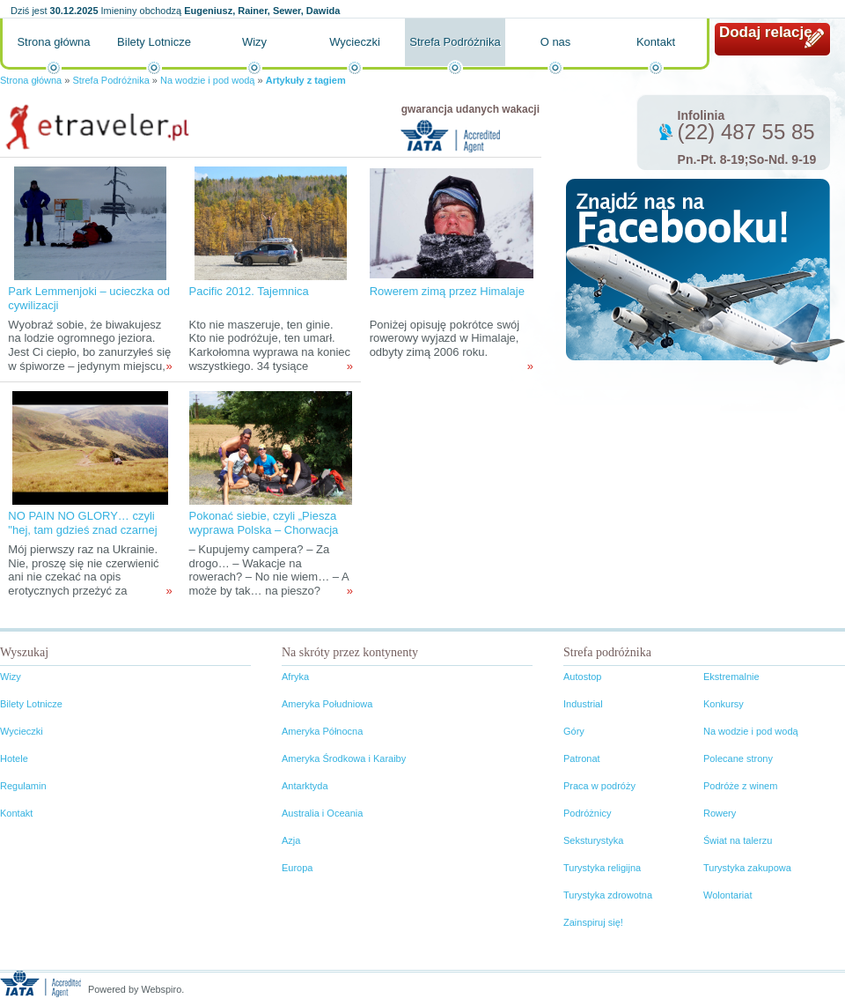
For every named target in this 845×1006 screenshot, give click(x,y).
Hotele (14, 758)
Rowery (719, 813)
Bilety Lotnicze (154, 41)
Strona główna (53, 41)
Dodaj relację (765, 32)
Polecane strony (738, 758)
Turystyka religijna (602, 867)
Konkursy (723, 704)
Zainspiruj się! (593, 922)
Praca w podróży (599, 785)
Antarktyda (305, 785)
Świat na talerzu (737, 840)
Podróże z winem (740, 785)
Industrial (583, 704)
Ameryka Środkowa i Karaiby (344, 758)
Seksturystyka (593, 840)
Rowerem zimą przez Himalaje (447, 291)
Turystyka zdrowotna (607, 895)
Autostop (582, 676)
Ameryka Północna (322, 731)
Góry (573, 731)
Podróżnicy (587, 813)
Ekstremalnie (731, 676)
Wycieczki (354, 41)
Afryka (295, 676)
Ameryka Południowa (327, 704)
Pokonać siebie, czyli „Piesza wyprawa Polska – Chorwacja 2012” (263, 530)
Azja (291, 840)
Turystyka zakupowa (747, 867)
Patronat (581, 758)
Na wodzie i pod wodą (207, 80)
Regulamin (23, 785)
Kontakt (655, 41)
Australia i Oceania (322, 813)
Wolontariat (727, 895)
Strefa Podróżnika (454, 41)
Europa (297, 867)
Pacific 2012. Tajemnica (248, 291)
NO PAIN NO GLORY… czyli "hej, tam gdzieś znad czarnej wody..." (82, 530)
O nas (555, 41)
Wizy (254, 41)
